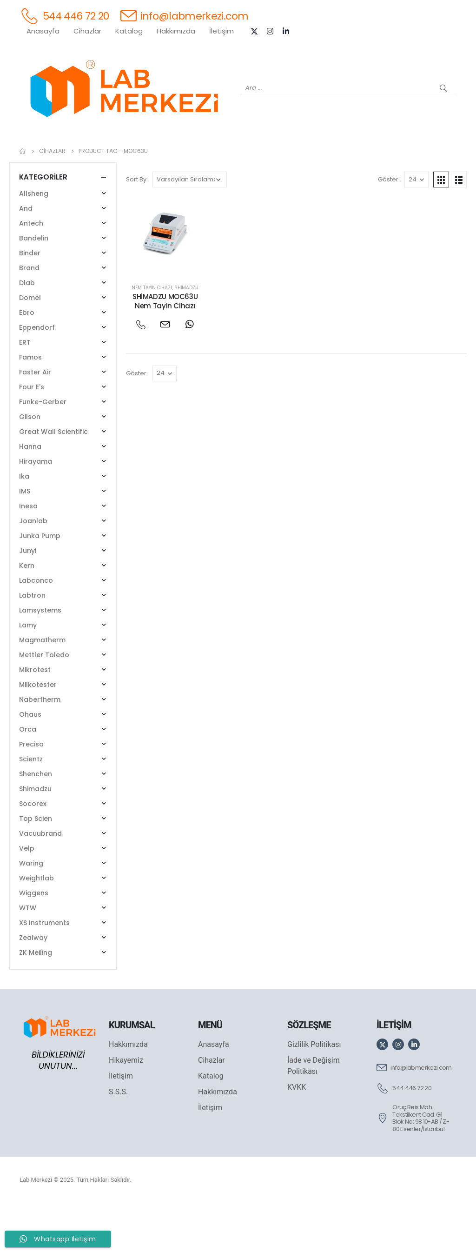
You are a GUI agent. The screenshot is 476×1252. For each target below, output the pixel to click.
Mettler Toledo (44, 703)
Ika (24, 524)
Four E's (31, 435)
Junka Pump (39, 584)
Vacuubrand (40, 881)
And (26, 256)
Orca (27, 777)
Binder (29, 301)
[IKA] (442, 153)
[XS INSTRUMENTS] (182, 153)
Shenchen (35, 822)
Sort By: (137, 227)
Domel (30, 346)
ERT (25, 390)
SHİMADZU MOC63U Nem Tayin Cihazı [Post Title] (165, 349)
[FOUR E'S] (331, 153)
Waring (31, 911)
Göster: (389, 227)
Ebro (26, 361)
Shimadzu (186, 336)
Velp (26, 896)
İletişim (221, 31)
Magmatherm (42, 688)
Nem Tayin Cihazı (152, 336)
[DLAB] (294, 153)
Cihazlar (87, 31)
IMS (24, 539)
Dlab (27, 331)
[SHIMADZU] (145, 153)
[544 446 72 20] (64, 15)
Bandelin (33, 286)
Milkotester (38, 733)
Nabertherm (39, 748)
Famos (30, 405)
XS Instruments (44, 971)
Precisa (31, 792)
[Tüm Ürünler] (33, 153)
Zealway (33, 986)
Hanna (30, 494)
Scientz (31, 807)
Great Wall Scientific (53, 480)
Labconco (36, 628)
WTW (27, 956)
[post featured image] (165, 284)
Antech (31, 271)
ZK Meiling (35, 1001)
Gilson (29, 465)
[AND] (257, 153)
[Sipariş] (189, 228)
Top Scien (35, 867)
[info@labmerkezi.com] (184, 15)
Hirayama (35, 509)
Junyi (27, 599)
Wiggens (33, 941)
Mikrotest (35, 718)
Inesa (28, 554)
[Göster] (416, 228)
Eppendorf (37, 375)
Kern (26, 614)
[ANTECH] (405, 153)
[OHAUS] (108, 153)
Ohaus (30, 762)
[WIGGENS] (219, 153)
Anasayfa (43, 31)
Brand (29, 316)
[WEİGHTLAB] (71, 153)
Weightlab (36, 926)
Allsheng (33, 241)
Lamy (28, 673)
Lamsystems (40, 658)
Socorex (32, 852)
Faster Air (35, 420)
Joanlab (33, 569)
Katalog (129, 31)
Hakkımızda (176, 31)
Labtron (32, 643)
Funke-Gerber (42, 450)
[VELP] (368, 153)
